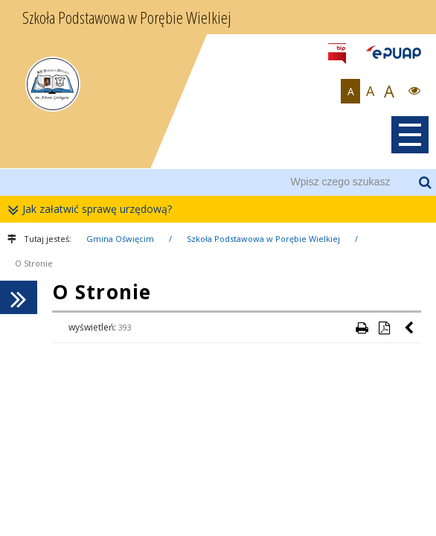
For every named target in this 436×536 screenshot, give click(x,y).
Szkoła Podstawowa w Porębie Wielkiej (263, 238)
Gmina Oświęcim (120, 238)
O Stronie (34, 263)
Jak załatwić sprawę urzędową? (93, 209)
